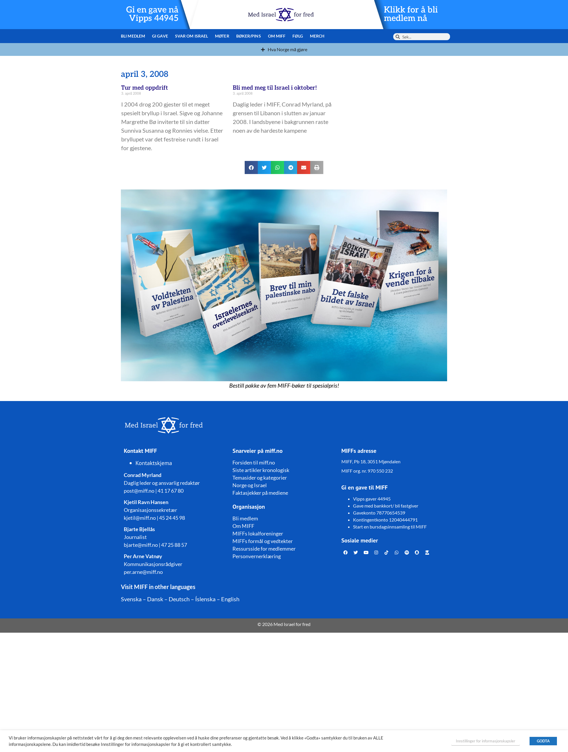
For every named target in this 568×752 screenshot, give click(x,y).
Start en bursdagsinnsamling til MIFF (390, 526)
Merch (314, 35)
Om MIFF (275, 35)
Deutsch (179, 598)
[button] (251, 167)
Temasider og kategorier (259, 477)
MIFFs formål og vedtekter (262, 541)
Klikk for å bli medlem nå (411, 14)
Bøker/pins (246, 35)
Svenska (131, 598)
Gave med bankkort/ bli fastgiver (385, 505)
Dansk (155, 598)
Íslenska (205, 598)
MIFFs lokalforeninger (257, 533)
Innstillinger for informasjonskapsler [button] (485, 741)
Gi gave (159, 35)
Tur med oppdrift (144, 87)
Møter (221, 35)
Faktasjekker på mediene (260, 492)
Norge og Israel (249, 485)
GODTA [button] (543, 741)
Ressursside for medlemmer (264, 548)
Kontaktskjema (153, 463)
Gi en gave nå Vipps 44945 (151, 14)
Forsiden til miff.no (253, 462)
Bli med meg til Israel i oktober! (275, 87)
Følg (295, 35)
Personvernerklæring (256, 556)
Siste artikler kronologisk (260, 470)
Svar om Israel (190, 35)
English (230, 598)
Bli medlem (133, 35)
